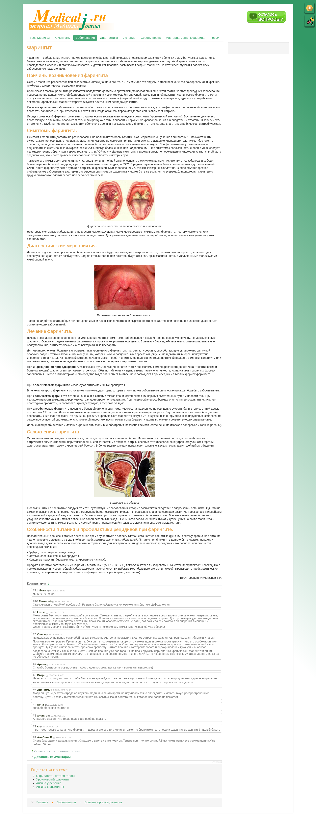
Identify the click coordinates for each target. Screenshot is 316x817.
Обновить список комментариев (57, 751)
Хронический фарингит (52, 779)
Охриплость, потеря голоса (55, 775)
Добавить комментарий (52, 756)
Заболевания (85, 37)
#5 (34, 689)
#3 (34, 715)
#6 (34, 675)
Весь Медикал (39, 37)
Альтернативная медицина (185, 37)
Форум (214, 37)
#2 (34, 726)
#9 (34, 612)
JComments (217, 762)
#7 (34, 664)
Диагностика (109, 37)
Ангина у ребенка (48, 783)
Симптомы (63, 37)
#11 (35, 590)
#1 (34, 737)
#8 (34, 634)
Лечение (129, 37)
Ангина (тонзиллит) (50, 786)
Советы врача (151, 37)
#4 (34, 704)
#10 (35, 601)
